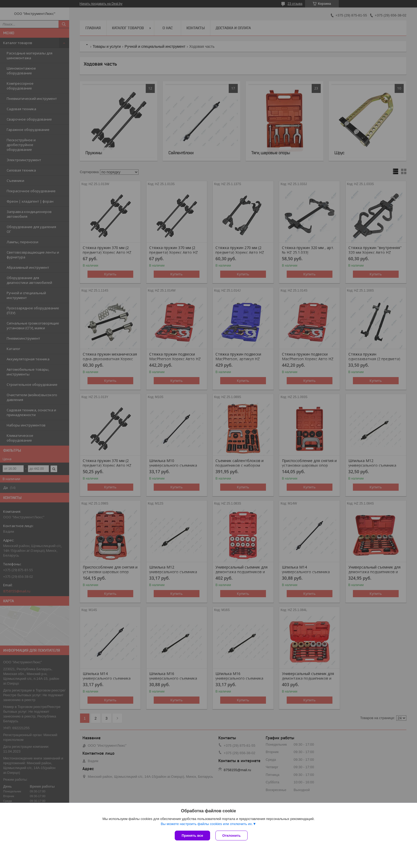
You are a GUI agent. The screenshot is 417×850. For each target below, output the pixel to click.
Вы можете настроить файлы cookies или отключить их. (207, 824)
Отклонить (231, 836)
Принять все (192, 836)
